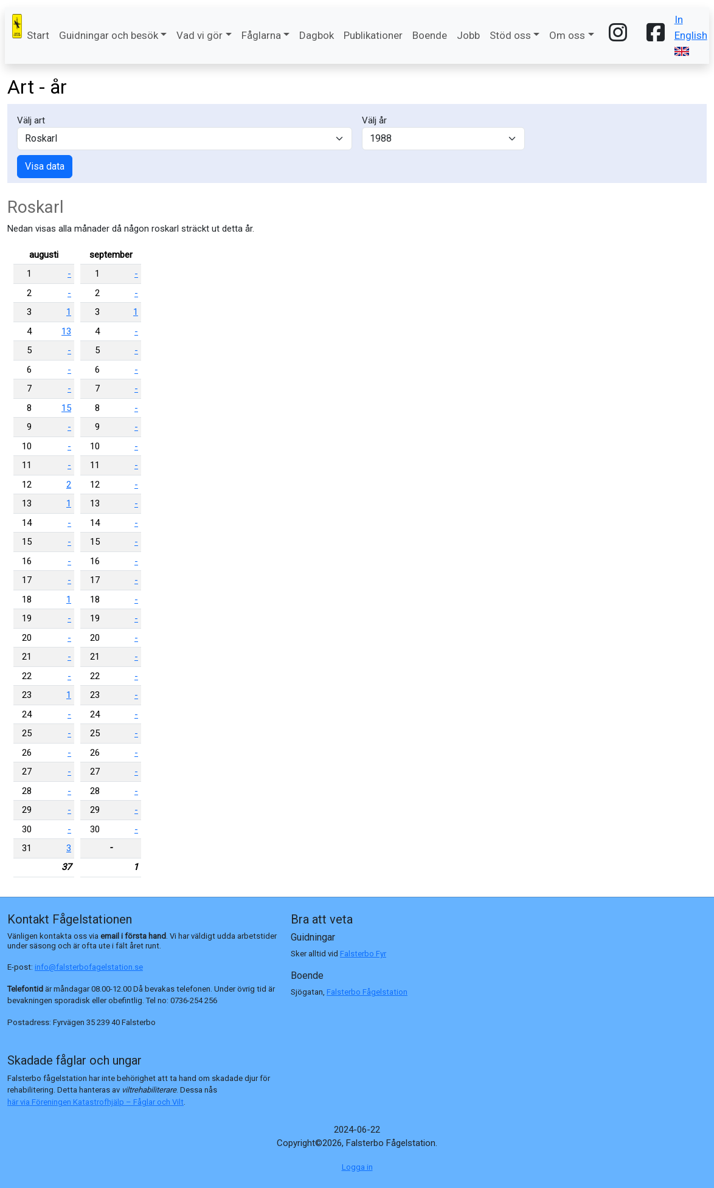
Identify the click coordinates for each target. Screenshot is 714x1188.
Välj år (374, 120)
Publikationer (373, 35)
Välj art (31, 120)
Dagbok (316, 35)
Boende (429, 35)
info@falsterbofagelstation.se (89, 967)
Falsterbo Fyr (363, 953)
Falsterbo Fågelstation (367, 991)
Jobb (468, 35)
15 (66, 407)
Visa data (44, 166)
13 (66, 331)
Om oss (567, 35)
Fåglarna (261, 35)
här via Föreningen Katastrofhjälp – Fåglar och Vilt (95, 1102)
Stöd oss (510, 35)
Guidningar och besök (108, 35)
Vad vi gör (199, 35)
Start (38, 35)
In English (690, 34)
